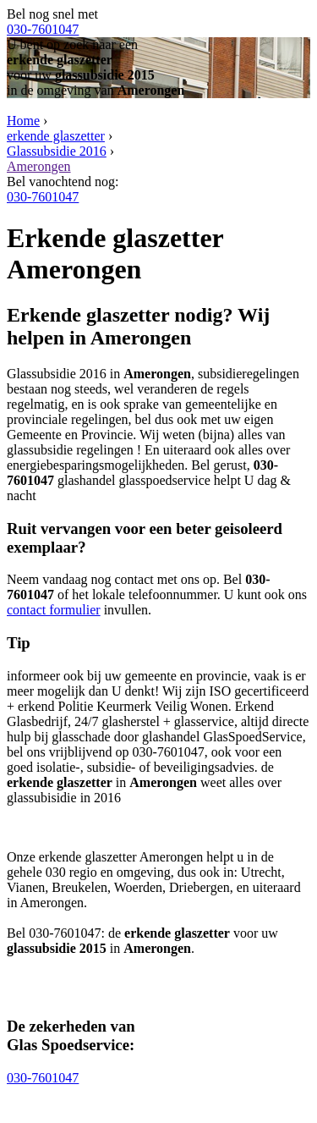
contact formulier (54, 610)
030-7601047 (43, 29)
